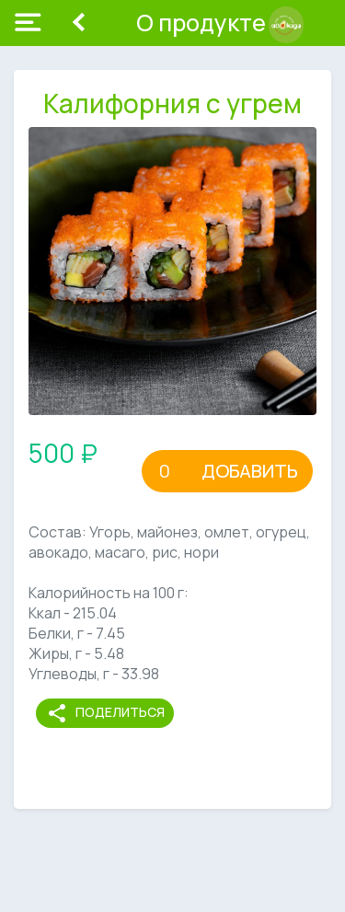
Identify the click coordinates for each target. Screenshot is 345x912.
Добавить (249, 470)
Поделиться (105, 713)
